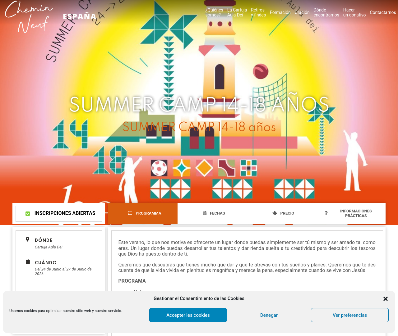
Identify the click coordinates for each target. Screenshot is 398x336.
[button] (385, 299)
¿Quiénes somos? (214, 12)
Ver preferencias (350, 315)
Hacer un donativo (354, 12)
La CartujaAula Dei (237, 12)
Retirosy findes (258, 12)
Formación (280, 12)
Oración (302, 12)
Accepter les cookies (188, 315)
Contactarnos (383, 12)
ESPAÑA (80, 16)
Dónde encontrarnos (326, 12)
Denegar (269, 315)
